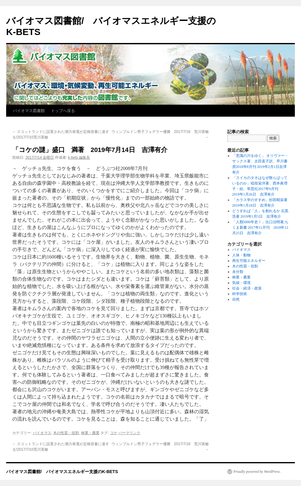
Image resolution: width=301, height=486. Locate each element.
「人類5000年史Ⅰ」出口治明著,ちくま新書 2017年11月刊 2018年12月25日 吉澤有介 (260, 227)
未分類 (237, 272)
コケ (113, 433)
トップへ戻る (63, 110)
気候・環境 (241, 283)
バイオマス (42, 433)
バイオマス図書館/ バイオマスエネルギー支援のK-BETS (62, 471)
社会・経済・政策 (247, 288)
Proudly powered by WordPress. (257, 471)
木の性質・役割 (66, 433)
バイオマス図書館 (29, 110)
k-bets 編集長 (79, 157)
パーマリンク (129, 433)
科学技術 (239, 294)
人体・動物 (241, 255)
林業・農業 (90, 433)
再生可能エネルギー (248, 261)
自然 (236, 299)
